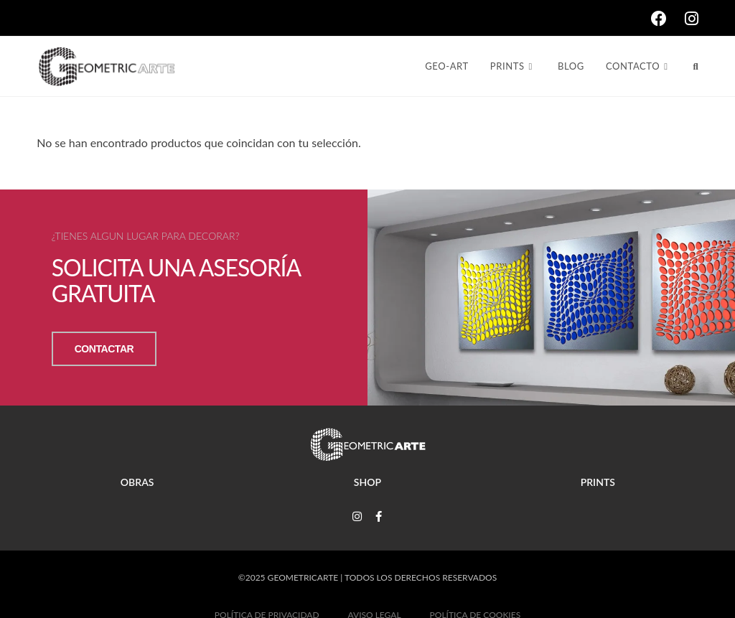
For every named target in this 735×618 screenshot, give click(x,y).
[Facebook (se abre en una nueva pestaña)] (668, 19)
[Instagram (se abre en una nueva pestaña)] (691, 19)
